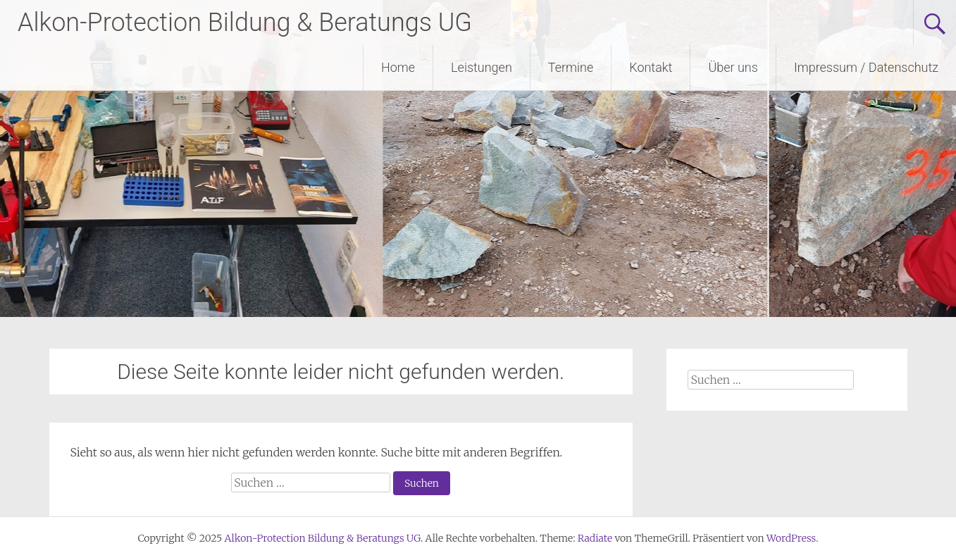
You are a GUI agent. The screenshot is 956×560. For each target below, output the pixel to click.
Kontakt (650, 67)
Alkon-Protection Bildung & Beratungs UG (245, 22)
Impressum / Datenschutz (866, 67)
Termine (570, 67)
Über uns (732, 67)
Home (398, 67)
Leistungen (481, 67)
